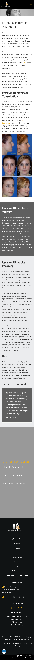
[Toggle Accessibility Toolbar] (4, 651)
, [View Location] (13, 589)
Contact (17, 544)
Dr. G (25, 63)
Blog (17, 566)
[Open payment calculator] (24, 655)
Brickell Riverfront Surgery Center (17, 575)
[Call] (17, 597)
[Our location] (25, 657)
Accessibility (6, 643)
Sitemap (17, 646)
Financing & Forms (17, 557)
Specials (17, 562)
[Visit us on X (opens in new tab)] (15, 607)
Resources (17, 553)
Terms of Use (27, 643)
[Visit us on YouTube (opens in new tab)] (21, 607)
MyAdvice (27, 639)
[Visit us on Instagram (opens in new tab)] (18, 607)
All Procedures (17, 571)
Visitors (17, 548)
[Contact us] (30, 657)
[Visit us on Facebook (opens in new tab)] (11, 607)
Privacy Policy (17, 643)
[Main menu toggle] (30, 4)
